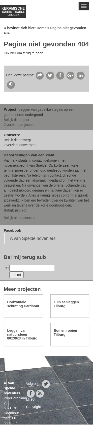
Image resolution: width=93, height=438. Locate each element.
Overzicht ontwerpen (19, 145)
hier (13, 53)
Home (41, 28)
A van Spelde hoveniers (33, 238)
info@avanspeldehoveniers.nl (26, 433)
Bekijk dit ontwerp (17, 140)
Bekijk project (15, 210)
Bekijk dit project (16, 120)
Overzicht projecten (19, 125)
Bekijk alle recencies (19, 218)
